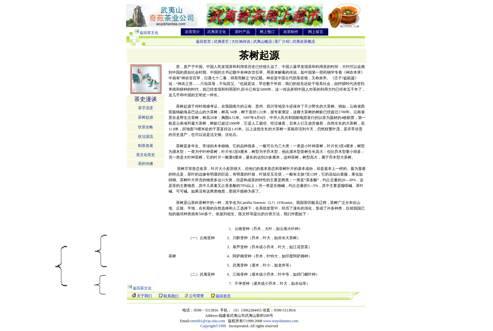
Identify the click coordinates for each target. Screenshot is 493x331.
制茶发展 (145, 145)
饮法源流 (145, 136)
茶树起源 (145, 117)
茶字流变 (145, 108)
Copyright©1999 (213, 326)
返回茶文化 (149, 33)
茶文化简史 (145, 155)
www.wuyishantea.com (280, 321)
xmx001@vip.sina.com (207, 321)
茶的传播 (145, 163)
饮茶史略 (145, 127)
